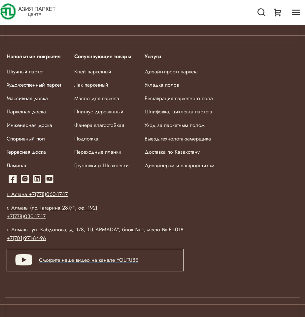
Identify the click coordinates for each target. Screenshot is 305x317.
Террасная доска (26, 152)
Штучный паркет (25, 71)
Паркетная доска (26, 111)
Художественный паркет (34, 85)
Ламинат (16, 165)
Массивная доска (27, 98)
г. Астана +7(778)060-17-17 (37, 194)
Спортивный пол (26, 138)
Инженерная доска (29, 125)
